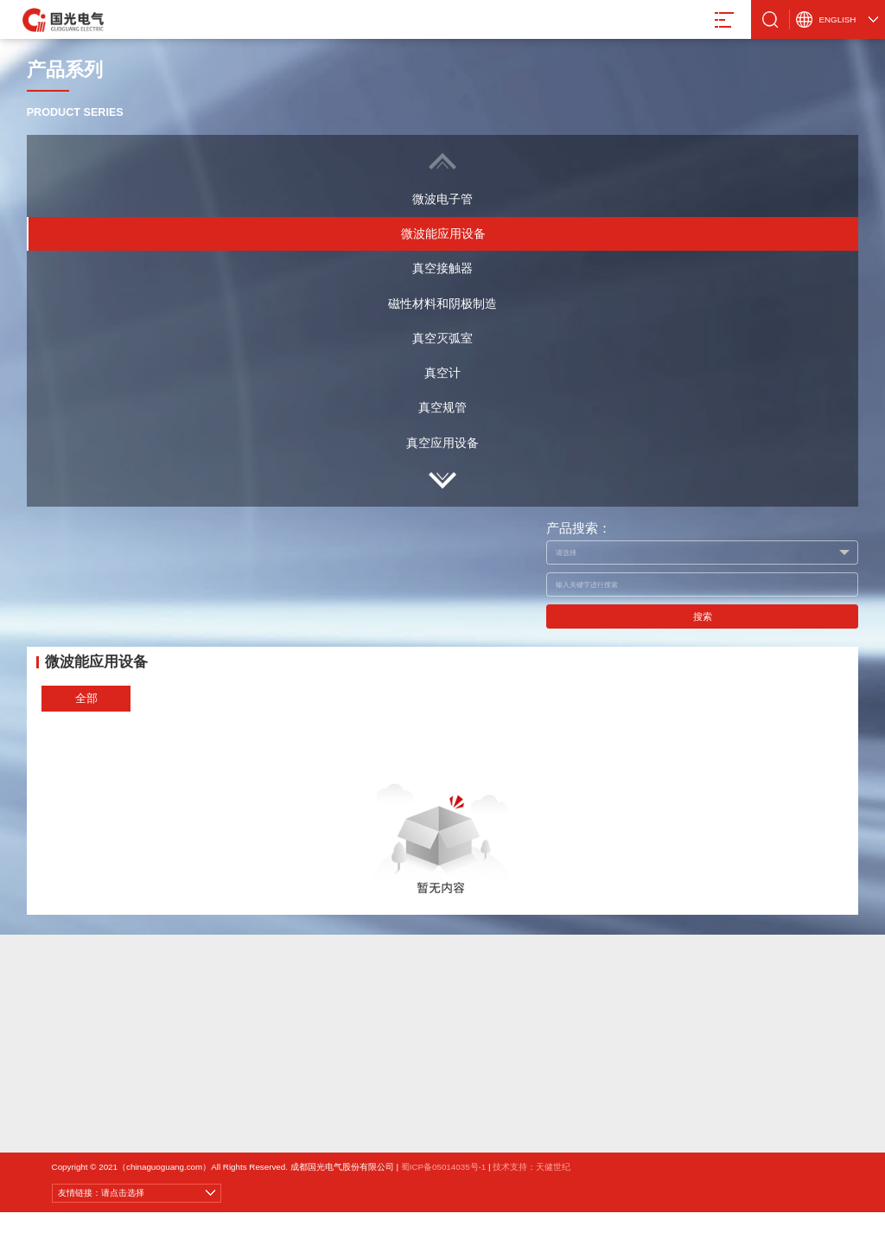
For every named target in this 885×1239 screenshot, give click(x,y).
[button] (443, 480)
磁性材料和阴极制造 (442, 303)
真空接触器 (442, 268)
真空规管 (442, 407)
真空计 (442, 373)
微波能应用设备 (443, 233)
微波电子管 (442, 199)
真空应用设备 (442, 443)
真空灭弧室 (442, 338)
